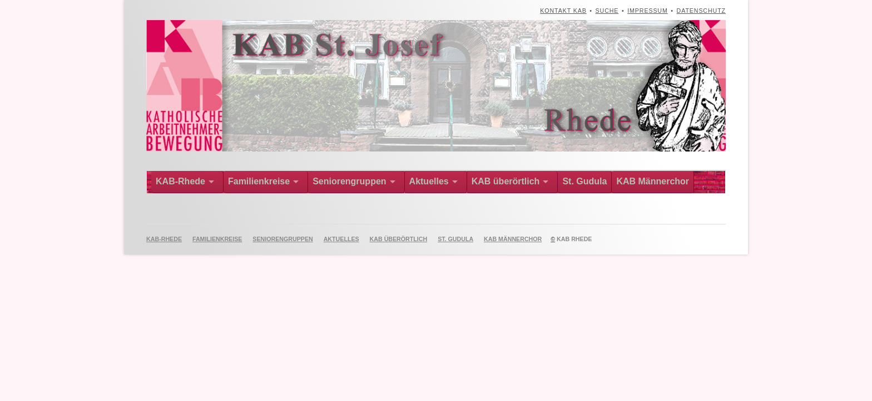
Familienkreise (259, 181)
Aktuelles (429, 181)
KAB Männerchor (652, 181)
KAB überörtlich (506, 181)
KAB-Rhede (180, 181)
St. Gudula (584, 181)
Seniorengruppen (349, 181)
